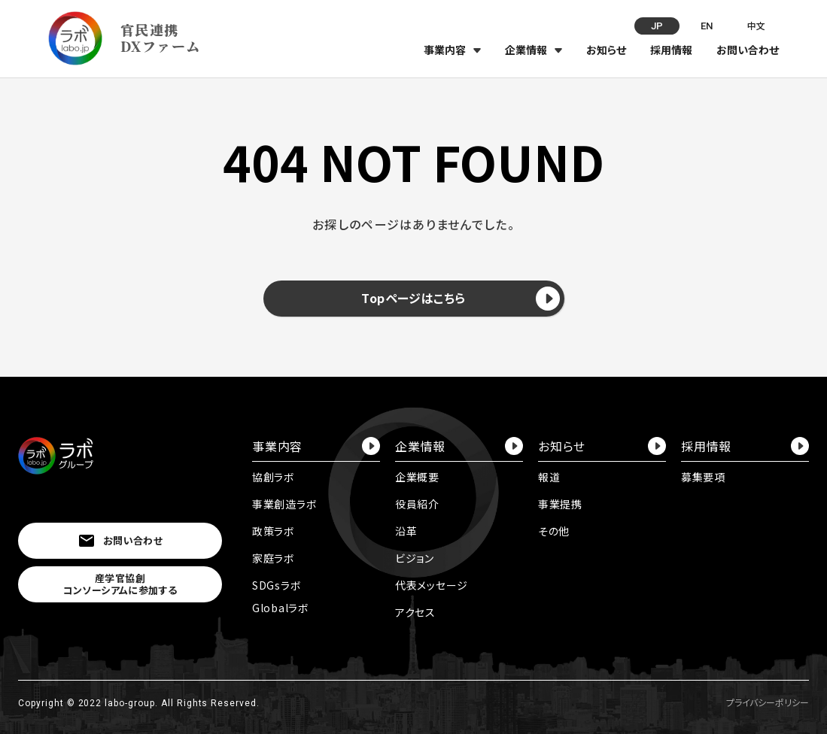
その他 (554, 530)
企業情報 (526, 49)
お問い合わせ (747, 49)
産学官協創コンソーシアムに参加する (120, 584)
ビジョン (414, 558)
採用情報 (671, 49)
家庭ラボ (273, 558)
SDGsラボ (276, 585)
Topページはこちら (460, 299)
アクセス (415, 612)
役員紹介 (417, 503)
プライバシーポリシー (767, 702)
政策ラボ (273, 530)
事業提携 (560, 503)
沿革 (406, 530)
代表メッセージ (431, 585)
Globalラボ (280, 607)
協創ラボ (273, 476)
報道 (549, 476)
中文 (756, 25)
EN (707, 26)
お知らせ (606, 49)
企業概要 (417, 476)
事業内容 (445, 49)
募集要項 (703, 476)
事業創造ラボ (284, 503)
